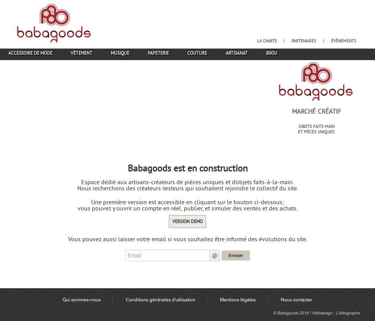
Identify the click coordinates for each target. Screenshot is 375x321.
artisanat (237, 53)
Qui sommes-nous (82, 300)
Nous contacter (296, 300)
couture (197, 53)
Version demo (187, 221)
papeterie (158, 53)
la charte (267, 41)
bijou (271, 53)
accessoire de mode (30, 53)
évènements (343, 41)
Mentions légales (238, 300)
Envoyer (235, 255)
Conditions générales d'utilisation (160, 300)
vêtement (81, 53)
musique (120, 53)
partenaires (304, 41)
